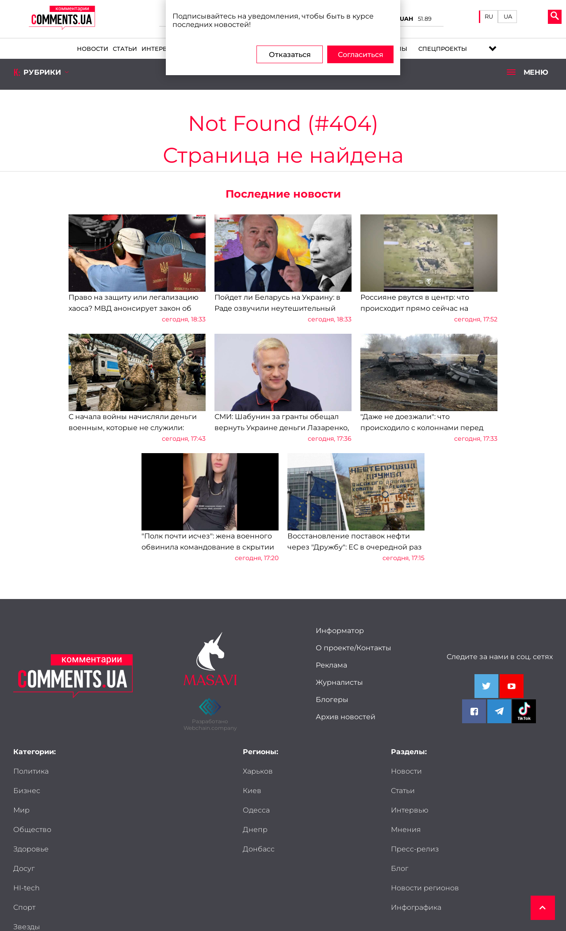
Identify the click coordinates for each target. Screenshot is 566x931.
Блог (480, 810)
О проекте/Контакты (353, 648)
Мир (21, 790)
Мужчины (112, 849)
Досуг (104, 810)
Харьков (258, 771)
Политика (31, 771)
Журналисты (339, 682)
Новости (92, 49)
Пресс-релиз (415, 810)
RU (489, 16)
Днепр (255, 829)
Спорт (105, 829)
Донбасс (259, 849)
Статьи (125, 49)
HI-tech (26, 829)
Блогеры (332, 699)
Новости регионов (425, 829)
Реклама (331, 665)
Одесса (256, 810)
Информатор (340, 630)
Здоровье (31, 810)
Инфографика (416, 849)
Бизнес (107, 771)
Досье (24, 868)
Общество (113, 790)
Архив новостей (345, 717)
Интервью (159, 49)
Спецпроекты (442, 49)
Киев (252, 790)
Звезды (26, 849)
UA (508, 16)
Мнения (487, 790)
